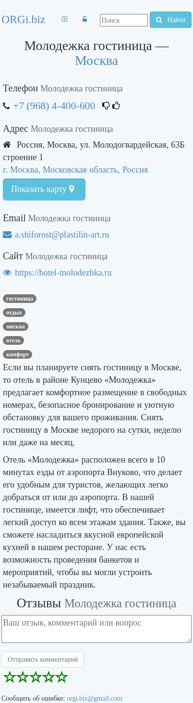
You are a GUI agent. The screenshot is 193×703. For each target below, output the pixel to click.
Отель (13, 340)
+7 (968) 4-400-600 (54, 105)
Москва (96, 60)
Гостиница (19, 298)
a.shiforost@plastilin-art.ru (56, 234)
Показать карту (42, 189)
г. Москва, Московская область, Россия (75, 169)
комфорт (17, 354)
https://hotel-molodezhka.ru (57, 272)
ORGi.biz (23, 19)
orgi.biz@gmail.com (94, 698)
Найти (170, 19)
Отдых (14, 312)
